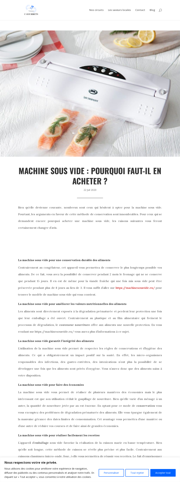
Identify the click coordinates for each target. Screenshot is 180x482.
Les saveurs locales (119, 10)
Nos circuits (96, 10)
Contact (140, 10)
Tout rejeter (137, 472)
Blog (152, 10)
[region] (90, 469)
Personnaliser (111, 472)
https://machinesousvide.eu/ (135, 287)
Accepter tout (163, 472)
